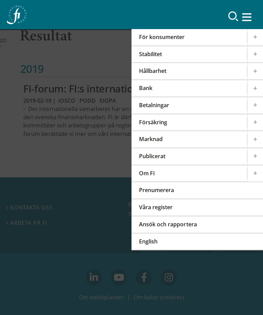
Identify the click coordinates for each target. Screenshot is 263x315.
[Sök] (233, 16)
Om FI (147, 173)
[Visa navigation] (247, 17)
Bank (145, 88)
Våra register (156, 207)
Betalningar (154, 105)
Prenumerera (156, 190)
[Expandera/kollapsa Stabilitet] (255, 54)
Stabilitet (150, 54)
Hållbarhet (152, 71)
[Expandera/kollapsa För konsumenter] (255, 37)
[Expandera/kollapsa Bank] (255, 88)
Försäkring (153, 122)
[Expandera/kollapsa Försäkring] (255, 122)
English (148, 241)
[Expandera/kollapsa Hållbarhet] (255, 71)
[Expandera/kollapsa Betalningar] (255, 105)
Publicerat (152, 156)
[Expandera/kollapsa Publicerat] (255, 156)
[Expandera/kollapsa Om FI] (255, 173)
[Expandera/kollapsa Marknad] (255, 139)
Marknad (151, 139)
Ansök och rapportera (168, 224)
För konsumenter (162, 37)
